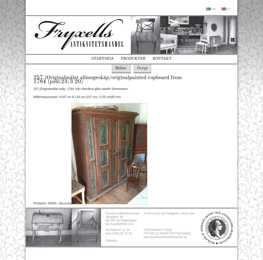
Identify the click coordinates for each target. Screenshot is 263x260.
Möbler (120, 68)
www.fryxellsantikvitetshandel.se (165, 237)
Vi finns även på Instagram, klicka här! (169, 213)
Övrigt (142, 68)
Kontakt (162, 59)
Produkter (133, 59)
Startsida (102, 59)
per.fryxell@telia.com (120, 224)
